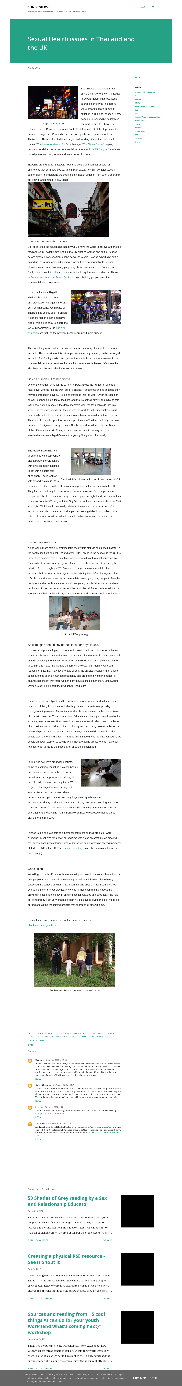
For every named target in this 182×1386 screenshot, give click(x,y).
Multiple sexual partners (145, 106)
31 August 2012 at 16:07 (63, 1085)
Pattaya (138, 110)
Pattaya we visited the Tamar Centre (51, 277)
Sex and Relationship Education (147, 117)
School (138, 113)
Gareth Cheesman (43, 1085)
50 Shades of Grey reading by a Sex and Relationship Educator (67, 1201)
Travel (137, 142)
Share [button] (138, 78)
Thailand (138, 138)
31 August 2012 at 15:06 (56, 1060)
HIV (136, 96)
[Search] (142, 7)
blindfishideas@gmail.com (42, 925)
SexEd (137, 124)
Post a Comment (44, 1298)
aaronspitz (40, 1123)
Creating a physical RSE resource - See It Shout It (66, 1259)
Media (137, 103)
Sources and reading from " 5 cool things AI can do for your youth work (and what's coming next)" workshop (66, 1323)
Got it (154, 1378)
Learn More (139, 1378)
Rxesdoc (39, 1107)
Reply (38, 1078)
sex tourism (139, 120)
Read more (106, 1240)
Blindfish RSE (38, 7)
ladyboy (138, 99)
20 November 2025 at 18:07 (59, 1123)
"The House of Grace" (48, 144)
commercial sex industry (145, 92)
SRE (136, 135)
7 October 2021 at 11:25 (55, 1107)
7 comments (42, 1240)
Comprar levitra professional (49, 1113)
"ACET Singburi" (100, 149)
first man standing (72, 848)
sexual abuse (140, 131)
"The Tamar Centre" (93, 144)
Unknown (39, 1060)
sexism (138, 127)
